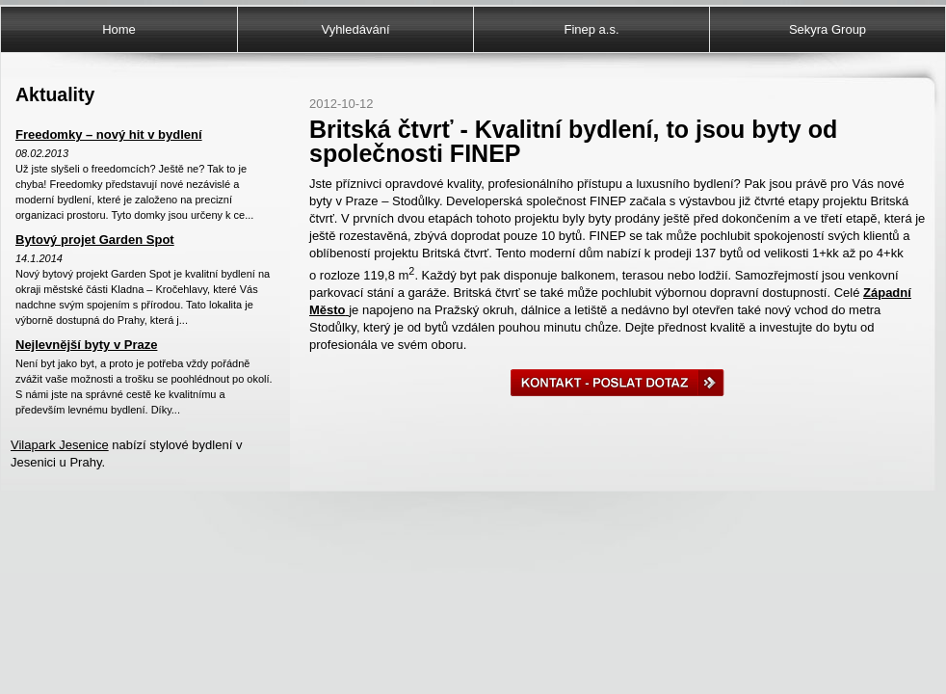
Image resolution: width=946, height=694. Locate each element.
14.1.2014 (39, 258)
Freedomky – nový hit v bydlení (108, 134)
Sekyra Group (827, 29)
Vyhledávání (355, 29)
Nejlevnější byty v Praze (86, 344)
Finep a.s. (591, 29)
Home (119, 29)
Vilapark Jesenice (60, 445)
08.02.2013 (41, 153)
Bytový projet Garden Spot (94, 239)
